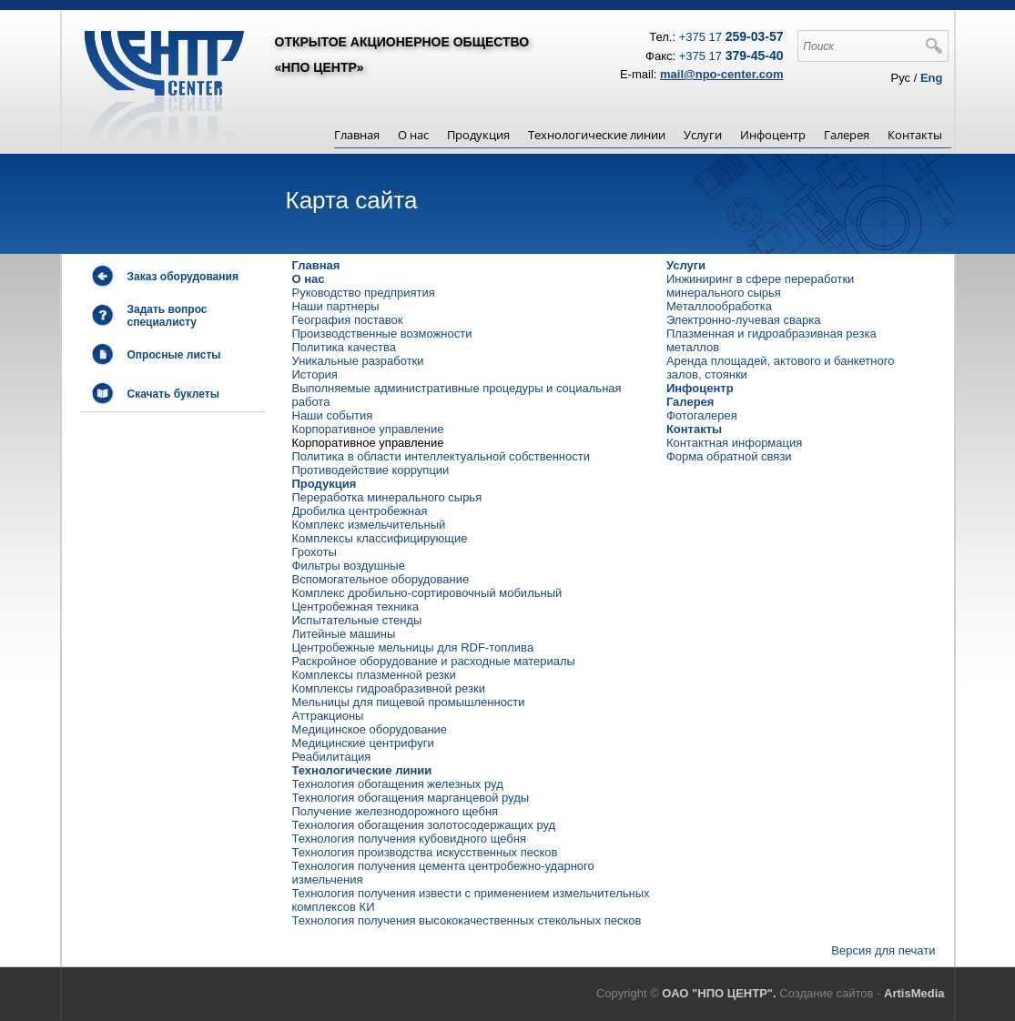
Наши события (332, 415)
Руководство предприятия (363, 292)
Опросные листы (174, 355)
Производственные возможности (382, 333)
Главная (357, 134)
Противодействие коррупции (371, 470)
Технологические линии (596, 134)
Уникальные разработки (358, 361)
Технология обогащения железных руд (397, 784)
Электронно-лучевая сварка (743, 320)
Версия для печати (883, 950)
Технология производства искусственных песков (425, 852)
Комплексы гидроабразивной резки (388, 688)
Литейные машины (344, 634)
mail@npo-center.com (721, 74)
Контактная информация (734, 443)
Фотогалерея (701, 415)
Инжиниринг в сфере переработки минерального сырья (760, 285)
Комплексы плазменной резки (374, 675)
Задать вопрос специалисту (167, 316)
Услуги (703, 134)
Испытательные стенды (357, 620)
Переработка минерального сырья (387, 497)
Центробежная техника (355, 606)
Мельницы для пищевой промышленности (408, 702)
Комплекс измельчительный (369, 524)
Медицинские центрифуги (363, 743)
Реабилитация (331, 756)
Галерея (846, 134)
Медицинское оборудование (370, 729)
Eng (931, 78)
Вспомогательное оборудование (381, 579)
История (315, 374)
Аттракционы (328, 716)
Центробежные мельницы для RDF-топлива (413, 647)
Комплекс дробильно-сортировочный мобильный (427, 593)
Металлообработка (719, 306)
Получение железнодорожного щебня (395, 811)
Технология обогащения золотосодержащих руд (424, 825)
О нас (413, 134)
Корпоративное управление (368, 429)
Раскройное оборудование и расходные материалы (433, 661)
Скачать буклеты (173, 394)
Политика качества (344, 347)
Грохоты (314, 552)
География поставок (347, 320)
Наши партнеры (336, 306)
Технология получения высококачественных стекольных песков (467, 920)
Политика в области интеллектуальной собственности (441, 456)
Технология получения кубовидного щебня (409, 838)
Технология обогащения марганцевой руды (411, 797)
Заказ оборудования (183, 276)
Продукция (478, 134)
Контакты (915, 134)
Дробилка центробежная (360, 511)
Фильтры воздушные (348, 565)
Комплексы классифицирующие (380, 538)
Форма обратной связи (729, 456)
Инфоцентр (773, 134)
